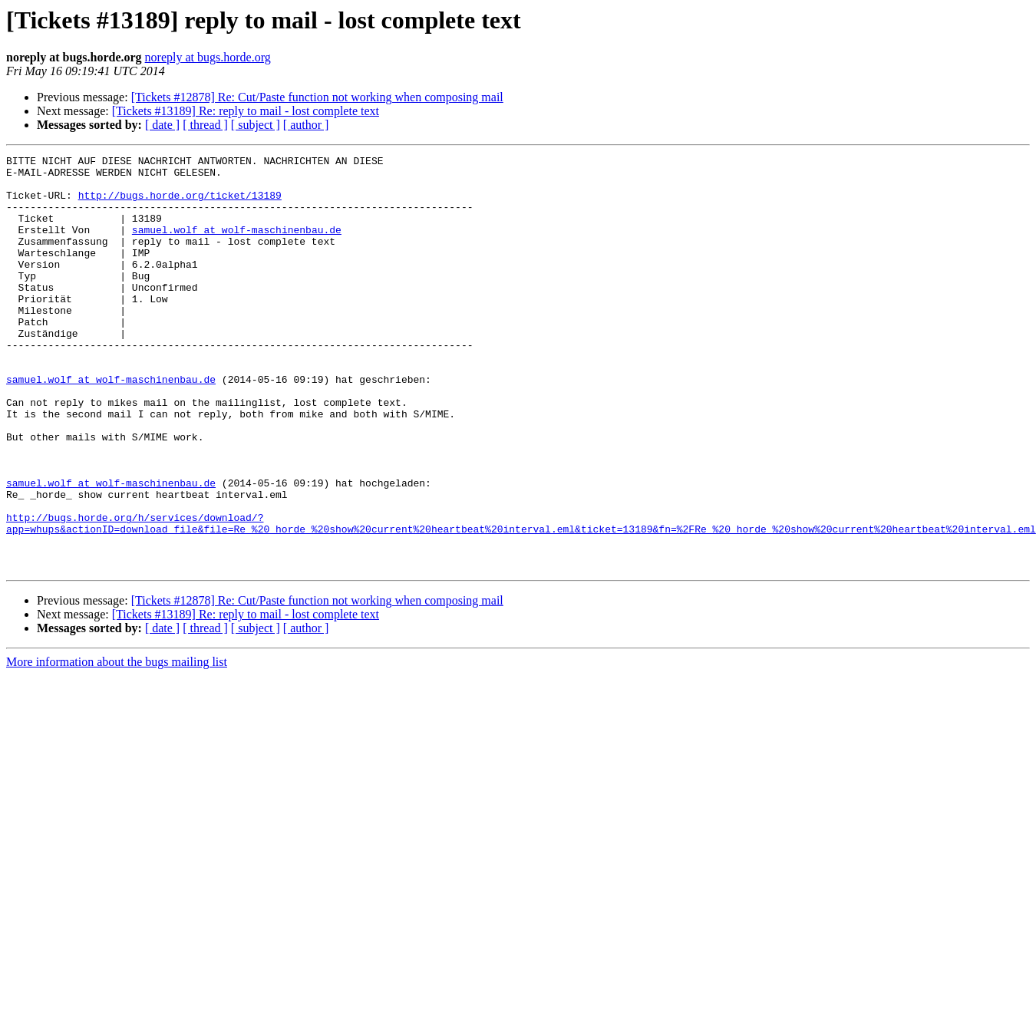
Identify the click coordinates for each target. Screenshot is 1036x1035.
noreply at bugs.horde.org (208, 57)
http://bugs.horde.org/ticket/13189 (180, 204)
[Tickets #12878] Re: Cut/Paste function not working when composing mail (317, 97)
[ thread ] (205, 124)
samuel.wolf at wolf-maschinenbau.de (236, 245)
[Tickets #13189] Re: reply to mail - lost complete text (245, 110)
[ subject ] (255, 124)
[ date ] (162, 124)
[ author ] (306, 124)
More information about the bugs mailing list (116, 744)
